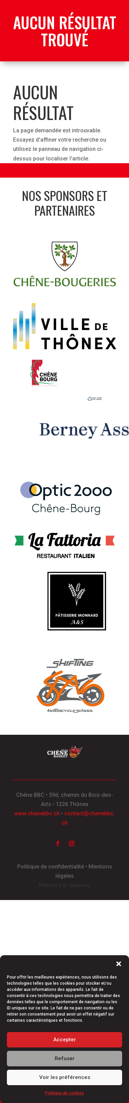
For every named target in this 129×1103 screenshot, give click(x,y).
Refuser (65, 1058)
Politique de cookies (64, 1093)
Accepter (64, 1039)
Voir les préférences (64, 1077)
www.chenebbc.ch (37, 813)
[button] (118, 963)
